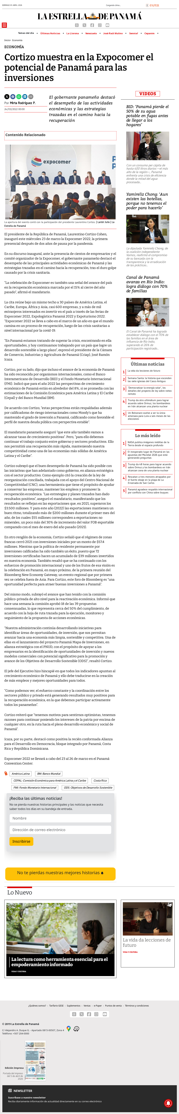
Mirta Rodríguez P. (22, 103)
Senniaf (133, 33)
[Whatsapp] (18, 96)
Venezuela (91, 33)
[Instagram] (100, 25)
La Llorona (72, 33)
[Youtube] (107, 25)
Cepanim (149, 33)
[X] (85, 25)
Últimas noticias (148, 364)
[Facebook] (92, 25)
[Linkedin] (24, 96)
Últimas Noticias (50, 33)
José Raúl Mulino (113, 33)
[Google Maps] (69, 1028)
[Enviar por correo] (30, 96)
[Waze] (76, 1028)
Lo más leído (147, 435)
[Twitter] (6, 96)
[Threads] (77, 25)
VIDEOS (147, 93)
